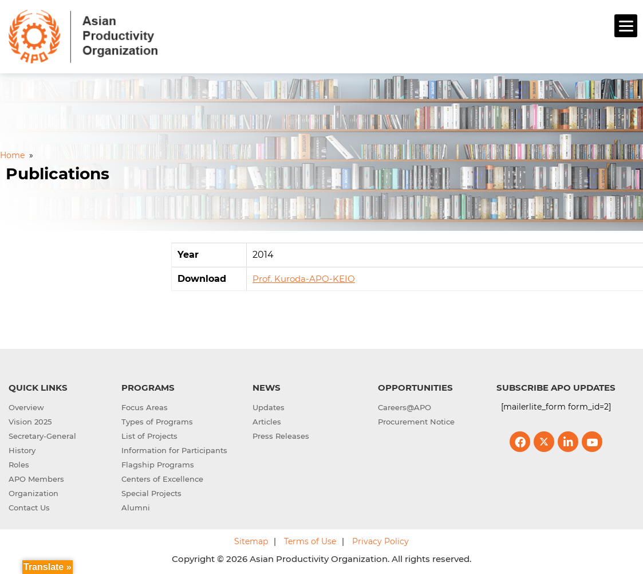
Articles (267, 420)
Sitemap (251, 540)
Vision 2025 (30, 420)
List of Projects (149, 434)
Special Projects (151, 492)
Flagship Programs (157, 463)
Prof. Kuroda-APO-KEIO (304, 277)
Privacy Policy (380, 540)
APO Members (36, 477)
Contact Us (29, 506)
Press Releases (281, 434)
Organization (33, 492)
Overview (26, 406)
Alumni (135, 506)
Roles (19, 463)
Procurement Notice (416, 420)
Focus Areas (144, 406)
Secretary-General (42, 434)
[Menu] (625, 25)
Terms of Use (310, 540)
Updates (269, 406)
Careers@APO (404, 406)
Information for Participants (174, 449)
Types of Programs (157, 420)
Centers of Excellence (162, 477)
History (22, 449)
